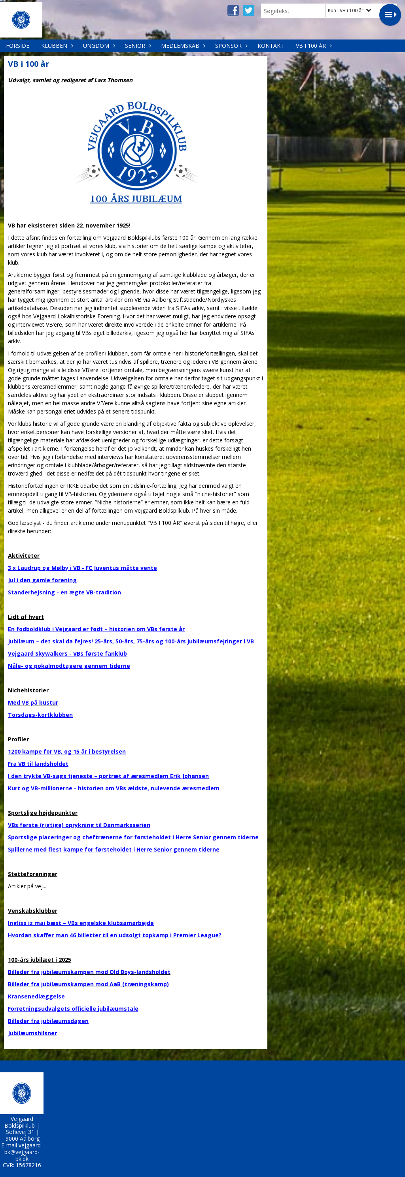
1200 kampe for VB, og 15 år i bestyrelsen (67, 751)
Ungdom (98, 45)
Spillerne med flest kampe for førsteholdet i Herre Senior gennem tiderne (114, 849)
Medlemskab (182, 45)
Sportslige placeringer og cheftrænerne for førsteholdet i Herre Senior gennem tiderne (133, 837)
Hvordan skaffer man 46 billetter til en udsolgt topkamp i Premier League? (114, 935)
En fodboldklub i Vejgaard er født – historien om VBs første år (96, 629)
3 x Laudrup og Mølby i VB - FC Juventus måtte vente (82, 568)
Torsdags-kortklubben (40, 714)
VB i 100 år (313, 45)
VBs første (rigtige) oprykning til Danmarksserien (79, 825)
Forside (17, 45)
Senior (137, 45)
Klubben (56, 45)
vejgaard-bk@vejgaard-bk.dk (23, 1151)
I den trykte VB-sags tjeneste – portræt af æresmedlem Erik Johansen (108, 776)
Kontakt (270, 45)
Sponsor (230, 45)
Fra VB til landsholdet (38, 763)
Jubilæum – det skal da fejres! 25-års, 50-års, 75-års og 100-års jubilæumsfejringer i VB (131, 641)
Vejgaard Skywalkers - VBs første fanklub (67, 653)
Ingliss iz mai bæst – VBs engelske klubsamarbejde (81, 923)
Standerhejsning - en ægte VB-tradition (64, 592)
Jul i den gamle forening (42, 580)
